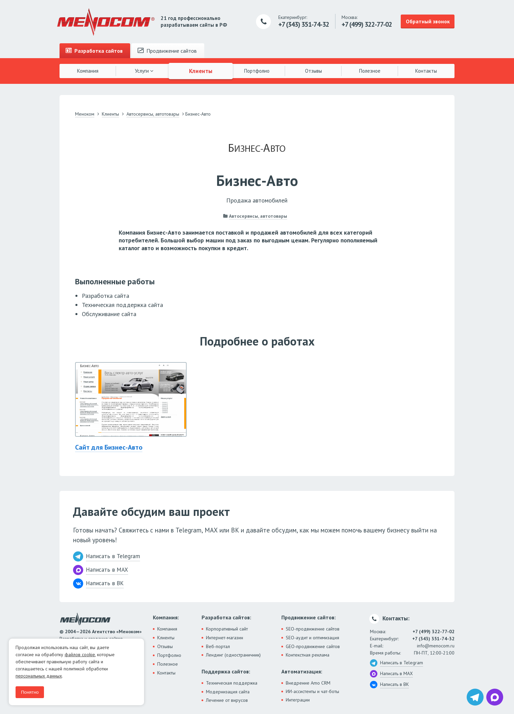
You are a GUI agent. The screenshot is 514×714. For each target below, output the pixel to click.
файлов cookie (80, 654)
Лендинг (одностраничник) (233, 655)
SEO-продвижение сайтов (313, 629)
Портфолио (257, 71)
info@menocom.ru (435, 646)
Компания (87, 71)
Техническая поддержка (231, 683)
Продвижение (167, 50)
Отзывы (313, 71)
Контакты (426, 71)
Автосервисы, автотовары (258, 216)
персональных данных (39, 676)
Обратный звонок (428, 21)
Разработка (94, 50)
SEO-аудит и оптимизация (312, 638)
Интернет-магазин (224, 638)
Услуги (144, 71)
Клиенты (200, 70)
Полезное (369, 71)
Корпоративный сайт (227, 629)
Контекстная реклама (307, 655)
